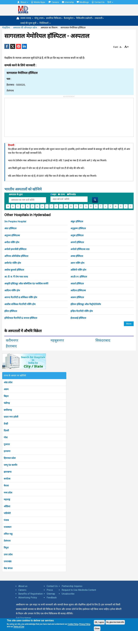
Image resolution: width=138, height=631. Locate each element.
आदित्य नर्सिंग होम (12, 290)
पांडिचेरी (7, 513)
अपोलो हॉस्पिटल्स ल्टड (80, 249)
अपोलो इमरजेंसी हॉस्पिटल (15, 249)
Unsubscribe (68, 593)
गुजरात (7, 444)
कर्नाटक (7, 478)
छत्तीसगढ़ (8, 410)
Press (50, 590)
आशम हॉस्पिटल (77, 297)
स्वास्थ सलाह (26, 18)
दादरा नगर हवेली (11, 416)
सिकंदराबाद (102, 340)
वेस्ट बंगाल (8, 568)
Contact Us (98, 2)
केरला (6, 485)
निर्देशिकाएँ (45, 23)
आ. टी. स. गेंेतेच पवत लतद (16, 276)
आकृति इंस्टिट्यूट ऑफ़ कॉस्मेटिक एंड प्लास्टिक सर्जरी (26, 283)
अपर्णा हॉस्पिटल (77, 242)
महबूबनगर (57, 340)
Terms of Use (18, 627)
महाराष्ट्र (7, 499)
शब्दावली (99, 18)
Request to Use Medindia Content (79, 590)
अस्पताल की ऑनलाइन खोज (25, 27)
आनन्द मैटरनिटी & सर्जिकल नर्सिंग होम (20, 297)
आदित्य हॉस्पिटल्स (78, 290)
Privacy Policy (84, 624)
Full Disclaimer (23, 618)
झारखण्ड (8, 471)
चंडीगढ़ (7, 403)
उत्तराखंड (8, 561)
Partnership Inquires (72, 586)
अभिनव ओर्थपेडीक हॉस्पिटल (16, 256)
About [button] (22, 2)
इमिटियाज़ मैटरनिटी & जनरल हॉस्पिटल (20, 318)
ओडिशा (7, 506)
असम (6, 389)
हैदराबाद (11, 346)
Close (97, 628)
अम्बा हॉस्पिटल (77, 256)
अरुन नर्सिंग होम (77, 263)
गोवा (6, 437)
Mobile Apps (38, 2)
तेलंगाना (7, 540)
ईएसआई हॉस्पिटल (78, 318)
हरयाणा (7, 451)
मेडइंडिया (6, 27)
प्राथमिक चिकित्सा (54, 18)
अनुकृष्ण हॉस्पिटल (78, 228)
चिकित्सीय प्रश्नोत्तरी (84, 18)
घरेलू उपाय (39, 18)
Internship (68, 2)
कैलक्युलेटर (69, 18)
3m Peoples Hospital (15, 221)
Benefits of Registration (30, 593)
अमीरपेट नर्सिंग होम (12, 263)
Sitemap (51, 593)
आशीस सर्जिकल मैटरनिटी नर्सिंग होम (20, 304)
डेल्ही (6, 423)
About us (22, 586)
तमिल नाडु (8, 533)
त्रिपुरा (6, 547)
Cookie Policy (73, 624)
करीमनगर (12, 340)
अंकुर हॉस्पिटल (77, 221)
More (128, 323)
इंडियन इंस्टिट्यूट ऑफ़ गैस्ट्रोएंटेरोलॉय (86, 304)
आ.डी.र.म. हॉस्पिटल (79, 276)
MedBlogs (83, 2)
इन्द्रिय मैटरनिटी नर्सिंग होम (82, 311)
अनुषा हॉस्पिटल (77, 235)
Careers (53, 2)
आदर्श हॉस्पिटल (77, 283)
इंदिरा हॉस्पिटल (10, 311)
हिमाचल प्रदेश (10, 458)
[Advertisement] (26, 116)
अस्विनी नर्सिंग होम (78, 269)
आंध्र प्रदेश (8, 382)
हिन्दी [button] (110, 2)
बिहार (6, 396)
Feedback (52, 597)
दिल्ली (6, 430)
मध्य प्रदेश (8, 492)
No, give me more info (115, 622)
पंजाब (6, 520)
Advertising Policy (27, 597)
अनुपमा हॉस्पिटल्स (12, 235)
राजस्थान (7, 527)
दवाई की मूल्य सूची (29, 23)
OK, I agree (99, 622)
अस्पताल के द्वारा (16, 194)
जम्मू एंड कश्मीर (10, 465)
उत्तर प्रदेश (8, 554)
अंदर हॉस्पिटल (10, 228)
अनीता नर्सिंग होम (11, 242)
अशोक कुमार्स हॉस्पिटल (14, 269)
